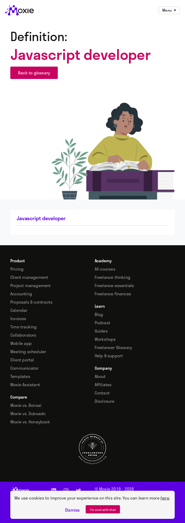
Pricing (16, 269)
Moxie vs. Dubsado (27, 413)
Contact (102, 393)
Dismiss (72, 510)
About (100, 376)
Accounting (21, 294)
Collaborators (23, 335)
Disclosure (105, 401)
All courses (105, 269)
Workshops (105, 339)
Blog (99, 314)
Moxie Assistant (25, 385)
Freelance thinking (113, 277)
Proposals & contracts (31, 302)
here (164, 498)
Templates (20, 376)
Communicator (24, 368)
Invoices (18, 318)
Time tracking (23, 327)
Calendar (19, 310)
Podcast (102, 323)
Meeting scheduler (28, 351)
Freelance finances (113, 294)
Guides (101, 331)
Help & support (109, 356)
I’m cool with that (103, 509)
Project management (30, 285)
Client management (29, 277)
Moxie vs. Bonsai (25, 405)
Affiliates (103, 385)
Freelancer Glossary (113, 347)
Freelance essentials (114, 285)
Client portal (22, 360)
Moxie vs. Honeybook (30, 422)
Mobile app (21, 343)
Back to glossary (34, 72)
